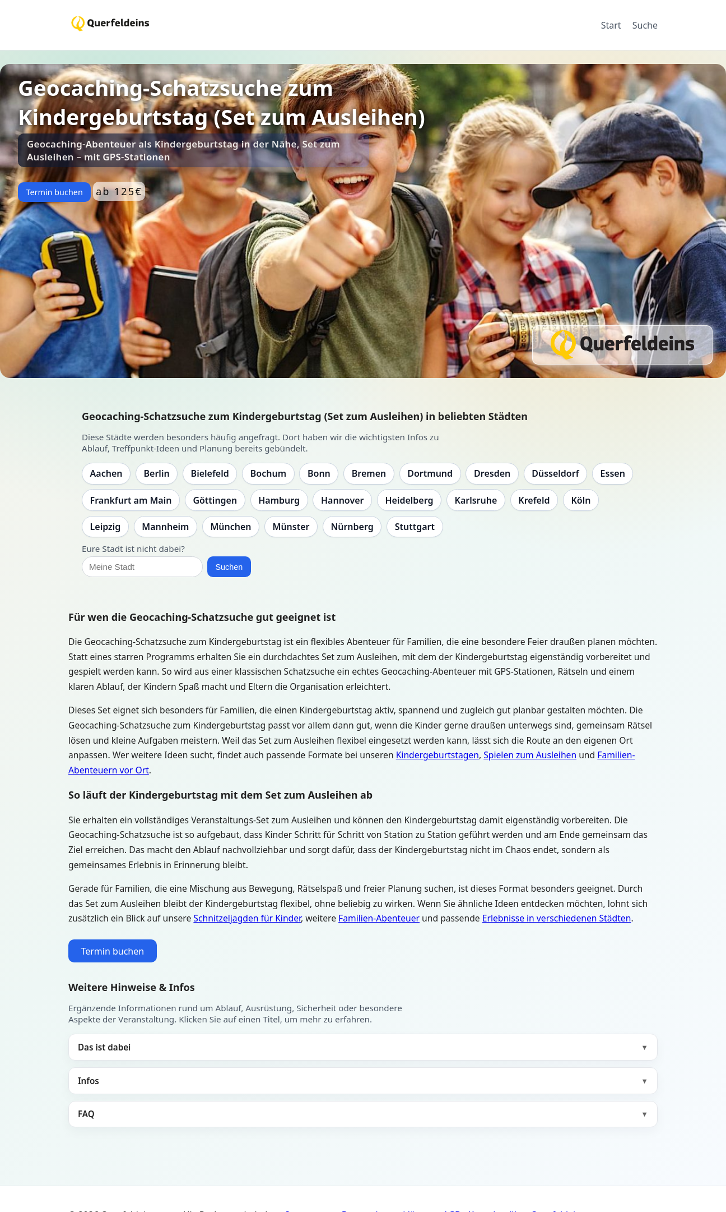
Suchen (229, 567)
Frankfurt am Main (131, 500)
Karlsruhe (476, 500)
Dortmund (430, 473)
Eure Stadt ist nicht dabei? (133, 548)
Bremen (369, 473)
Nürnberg (352, 526)
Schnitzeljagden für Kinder (247, 918)
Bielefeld (210, 473)
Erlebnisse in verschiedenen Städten (556, 918)
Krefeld (534, 500)
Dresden (492, 473)
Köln (580, 500)
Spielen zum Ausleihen (529, 755)
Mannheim (165, 526)
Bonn (319, 473)
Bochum (268, 473)
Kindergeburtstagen (437, 755)
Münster (291, 526)
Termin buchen (54, 192)
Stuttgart (415, 526)
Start (611, 25)
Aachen (106, 473)
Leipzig (105, 526)
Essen (613, 473)
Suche (645, 25)
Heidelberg (409, 500)
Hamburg (279, 500)
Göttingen (215, 500)
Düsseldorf (555, 473)
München (230, 526)
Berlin (157, 473)
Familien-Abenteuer (379, 918)
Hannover (342, 500)
